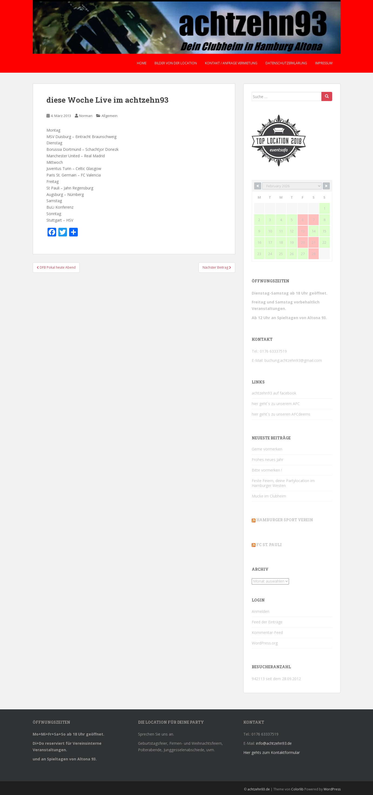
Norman (85, 115)
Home (141, 63)
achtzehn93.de (258, 789)
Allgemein (109, 115)
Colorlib (297, 789)
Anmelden (260, 611)
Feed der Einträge (267, 621)
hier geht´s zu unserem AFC (276, 403)
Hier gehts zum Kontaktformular (271, 752)
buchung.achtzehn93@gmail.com (293, 360)
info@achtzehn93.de (274, 743)
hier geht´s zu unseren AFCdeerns (281, 414)
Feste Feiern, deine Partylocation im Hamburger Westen (283, 483)
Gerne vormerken (267, 449)
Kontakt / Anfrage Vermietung (231, 63)
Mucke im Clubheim (269, 496)
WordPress (332, 789)
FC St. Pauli (269, 544)
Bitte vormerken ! (267, 470)
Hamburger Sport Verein (284, 519)
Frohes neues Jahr (267, 459)
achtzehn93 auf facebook (274, 393)
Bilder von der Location (175, 63)
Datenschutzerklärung (286, 63)
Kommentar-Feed (267, 632)
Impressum (323, 63)
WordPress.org (265, 643)
